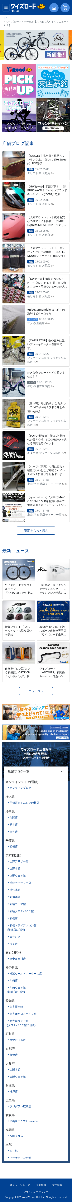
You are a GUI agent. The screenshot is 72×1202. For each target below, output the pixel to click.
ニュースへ (36, 691)
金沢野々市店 (18, 1040)
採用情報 (57, 1185)
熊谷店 (14, 831)
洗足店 (14, 944)
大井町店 (15, 937)
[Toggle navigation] (6, 8)
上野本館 (15, 868)
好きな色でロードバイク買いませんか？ (46, 374)
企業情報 (41, 1185)
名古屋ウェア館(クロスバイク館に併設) (21, 1023)
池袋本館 (15, 890)
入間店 (14, 817)
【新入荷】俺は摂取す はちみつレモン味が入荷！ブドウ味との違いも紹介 (46, 407)
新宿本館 (15, 897)
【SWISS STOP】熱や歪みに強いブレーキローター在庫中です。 (46, 344)
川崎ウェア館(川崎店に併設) (16, 990)
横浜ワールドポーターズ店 (26, 973)
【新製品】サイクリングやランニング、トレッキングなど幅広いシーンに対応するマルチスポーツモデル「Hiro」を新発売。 (52, 594)
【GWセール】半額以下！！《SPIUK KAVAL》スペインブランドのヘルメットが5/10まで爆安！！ (47, 192)
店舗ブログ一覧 (18, 771)
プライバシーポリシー (36, 1191)
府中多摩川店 (18, 958)
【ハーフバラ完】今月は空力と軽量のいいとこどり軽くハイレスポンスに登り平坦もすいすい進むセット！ (46, 472)
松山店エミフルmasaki (24, 1121)
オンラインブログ (20, 788)
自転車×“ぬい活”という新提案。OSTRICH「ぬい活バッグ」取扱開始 (18, 674)
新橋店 (14, 918)
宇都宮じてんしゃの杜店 (24, 802)
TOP (4, 18)
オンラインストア (20, 1185)
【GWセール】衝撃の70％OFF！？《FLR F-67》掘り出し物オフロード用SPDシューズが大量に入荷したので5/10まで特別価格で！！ (46, 286)
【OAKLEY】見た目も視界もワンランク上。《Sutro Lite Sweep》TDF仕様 (46, 159)
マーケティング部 (20, 1157)
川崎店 (14, 980)
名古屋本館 (16, 1006)
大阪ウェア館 (18, 1076)
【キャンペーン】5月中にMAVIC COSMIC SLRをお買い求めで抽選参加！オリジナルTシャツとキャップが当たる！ (46, 503)
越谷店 (14, 824)
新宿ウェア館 (18, 904)
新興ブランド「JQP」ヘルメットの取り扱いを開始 (18, 630)
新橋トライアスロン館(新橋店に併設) (21, 927)
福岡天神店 (16, 1136)
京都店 (14, 1055)
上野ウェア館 (18, 875)
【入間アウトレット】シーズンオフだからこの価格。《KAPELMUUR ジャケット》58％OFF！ (46, 251)
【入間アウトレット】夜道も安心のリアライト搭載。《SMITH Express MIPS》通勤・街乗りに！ (46, 223)
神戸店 (14, 1091)
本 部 (14, 1151)
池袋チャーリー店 (20, 882)
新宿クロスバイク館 (22, 911)
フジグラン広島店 (20, 1106)
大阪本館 (15, 1069)
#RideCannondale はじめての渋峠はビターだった (46, 311)
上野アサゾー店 (19, 861)
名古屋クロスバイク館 (23, 1014)
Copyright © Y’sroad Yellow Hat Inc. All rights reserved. (36, 1197)
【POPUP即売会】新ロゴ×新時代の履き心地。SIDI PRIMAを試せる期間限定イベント (46, 439)
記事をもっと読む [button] (36, 530)
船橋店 (14, 846)
